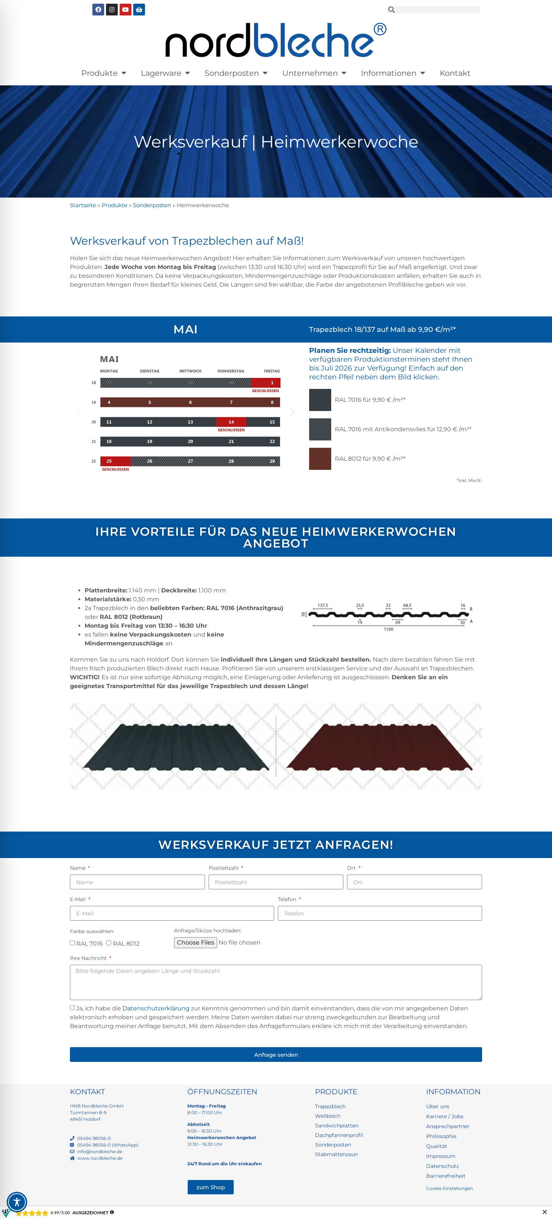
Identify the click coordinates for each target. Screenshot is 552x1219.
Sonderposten (236, 73)
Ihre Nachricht (89, 958)
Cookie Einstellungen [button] (449, 1188)
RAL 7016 (89, 943)
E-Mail (78, 899)
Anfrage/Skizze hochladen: (207, 930)
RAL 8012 (126, 943)
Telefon (288, 899)
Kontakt (455, 73)
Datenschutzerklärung (156, 1008)
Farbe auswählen (91, 931)
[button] (79, 411)
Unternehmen (314, 73)
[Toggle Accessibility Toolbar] (16, 1202)
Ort (352, 868)
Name (78, 868)
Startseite (83, 205)
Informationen (393, 73)
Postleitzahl (224, 868)
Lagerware (165, 73)
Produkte (103, 73)
